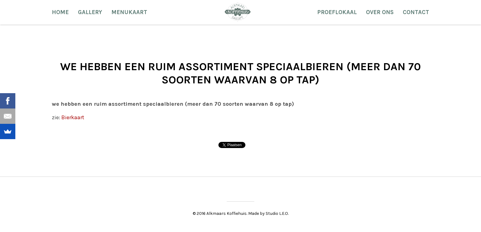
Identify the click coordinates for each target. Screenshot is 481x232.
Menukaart (129, 12)
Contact (416, 12)
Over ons (380, 12)
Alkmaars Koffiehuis (237, 11)
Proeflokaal (337, 12)
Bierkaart (72, 117)
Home (60, 12)
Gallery (90, 12)
